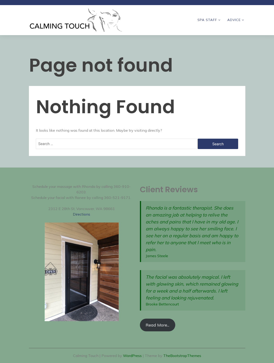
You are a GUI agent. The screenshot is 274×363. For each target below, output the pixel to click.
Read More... (157, 325)
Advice (234, 20)
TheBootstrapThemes (182, 355)
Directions (81, 214)
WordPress (132, 355)
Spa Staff (207, 20)
